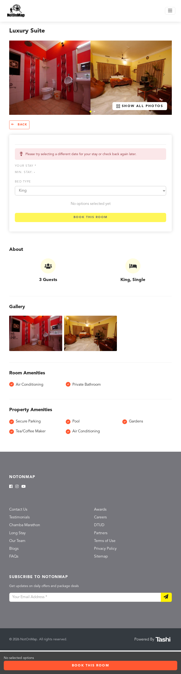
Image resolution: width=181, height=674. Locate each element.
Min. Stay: (25, 172)
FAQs (13, 556)
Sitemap (101, 556)
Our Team (17, 541)
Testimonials (19, 517)
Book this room (90, 217)
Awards (100, 510)
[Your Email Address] (85, 597)
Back (19, 124)
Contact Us (18, 510)
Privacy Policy (105, 549)
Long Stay (17, 533)
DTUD (99, 525)
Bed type (23, 181)
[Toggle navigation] (170, 11)
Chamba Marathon (24, 525)
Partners (100, 533)
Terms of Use (104, 541)
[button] (90, 111)
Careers (100, 517)
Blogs (14, 549)
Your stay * (25, 165)
